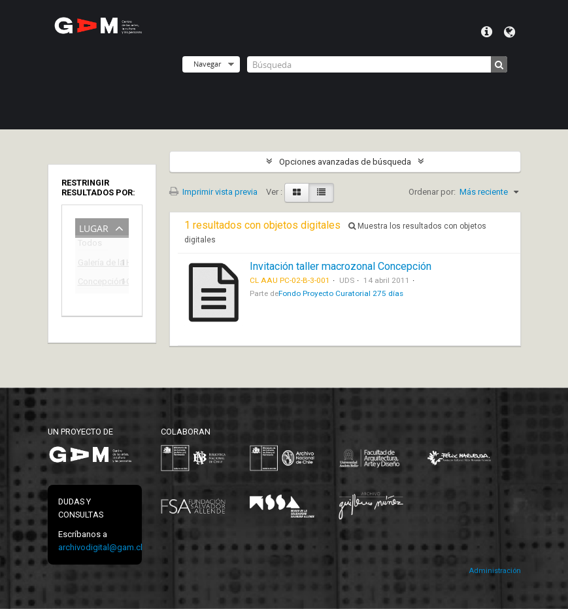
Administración (495, 571)
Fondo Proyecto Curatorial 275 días (340, 293)
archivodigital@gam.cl (100, 547)
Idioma (509, 32)
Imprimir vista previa (213, 192)
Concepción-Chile (93, 283)
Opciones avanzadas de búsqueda (345, 162)
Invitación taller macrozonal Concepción (340, 266)
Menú (486, 32)
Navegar (207, 64)
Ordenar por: (432, 192)
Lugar (94, 227)
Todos (90, 245)
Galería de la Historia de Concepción (93, 264)
